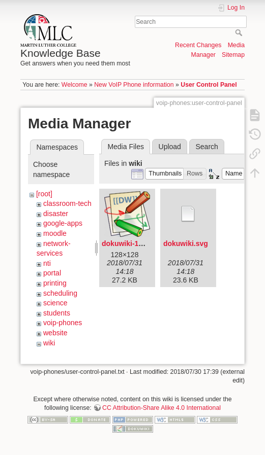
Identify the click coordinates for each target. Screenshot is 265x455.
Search (240, 32)
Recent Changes (198, 45)
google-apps (62, 223)
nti (47, 263)
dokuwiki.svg (185, 243)
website (55, 333)
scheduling (60, 293)
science (55, 303)
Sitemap (233, 54)
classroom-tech (67, 203)
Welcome (74, 84)
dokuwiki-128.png (131, 243)
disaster (55, 213)
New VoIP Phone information (133, 84)
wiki (49, 343)
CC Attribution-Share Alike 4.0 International (161, 407)
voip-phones (62, 323)
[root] (44, 194)
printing (55, 283)
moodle (55, 233)
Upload (170, 147)
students (56, 313)
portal (52, 273)
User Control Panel (209, 84)
